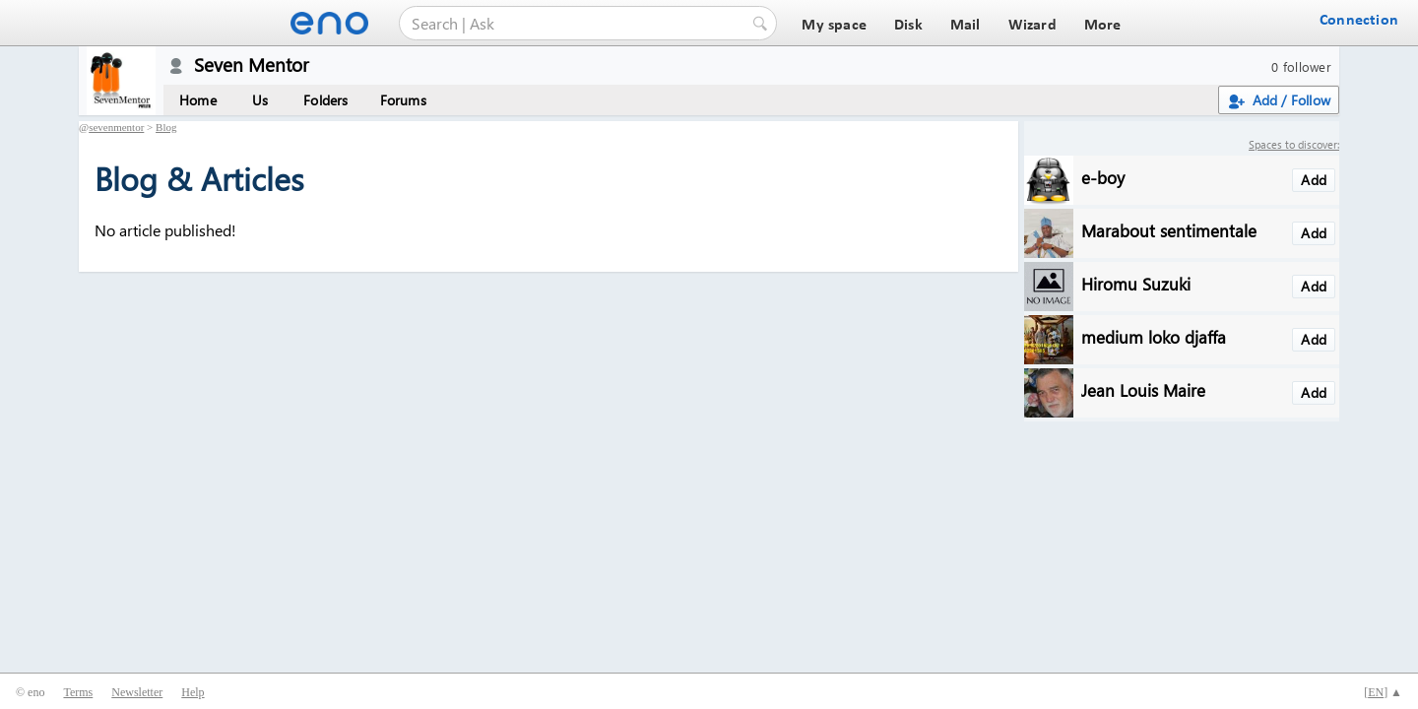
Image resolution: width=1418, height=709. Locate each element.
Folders (325, 100)
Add (1313, 179)
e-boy (1103, 176)
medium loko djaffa (1153, 336)
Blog (166, 127)
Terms (78, 692)
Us (260, 100)
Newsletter (136, 692)
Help (192, 692)
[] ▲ (1383, 692)
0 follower (1301, 66)
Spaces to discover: (1294, 144)
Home (198, 100)
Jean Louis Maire (1143, 389)
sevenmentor (116, 127)
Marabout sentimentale (1169, 230)
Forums (403, 100)
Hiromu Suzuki (1136, 283)
